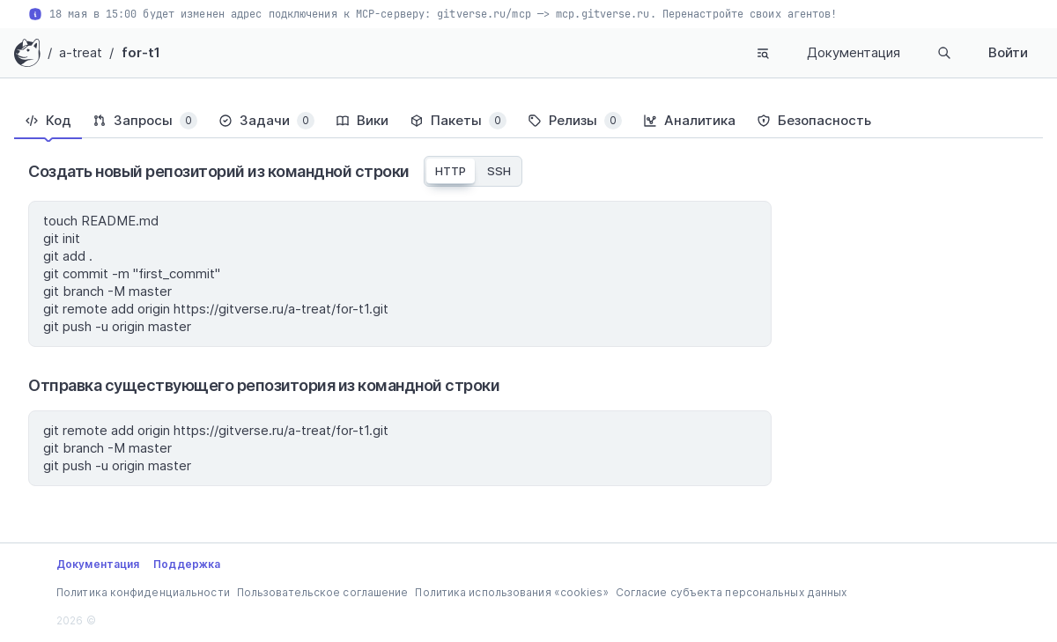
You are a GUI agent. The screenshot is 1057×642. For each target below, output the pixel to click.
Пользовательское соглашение (323, 592)
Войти (1008, 52)
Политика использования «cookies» (511, 592)
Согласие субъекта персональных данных (731, 592)
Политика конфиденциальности (143, 592)
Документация (853, 52)
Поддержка (186, 564)
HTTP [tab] (450, 171)
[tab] (48, 120)
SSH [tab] (499, 171)
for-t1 (141, 52)
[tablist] (528, 121)
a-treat (81, 52)
